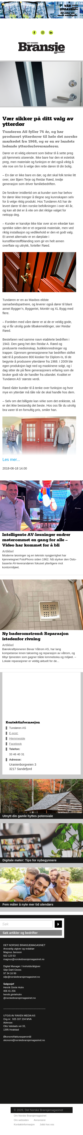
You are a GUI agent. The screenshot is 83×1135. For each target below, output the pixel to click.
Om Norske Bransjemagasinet (30, 1115)
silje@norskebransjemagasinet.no (21, 976)
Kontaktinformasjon (24, 1124)
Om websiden (21, 1120)
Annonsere (40, 1120)
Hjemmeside (17, 738)
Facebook (15, 743)
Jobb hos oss (47, 1124)
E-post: (13, 733)
